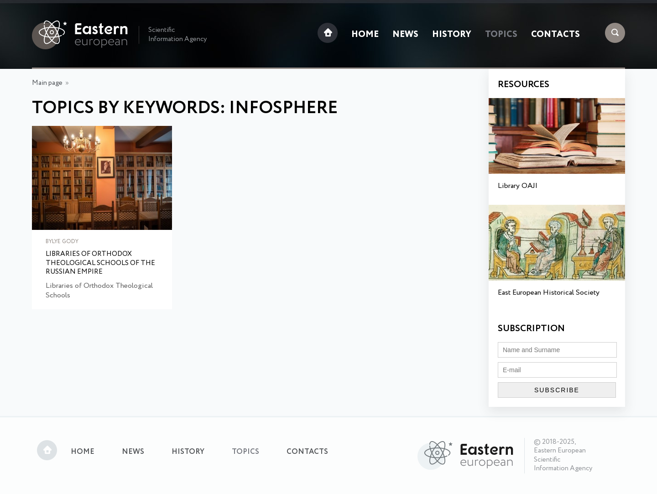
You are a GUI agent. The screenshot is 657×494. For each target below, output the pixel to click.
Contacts (555, 34)
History (451, 34)
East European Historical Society (549, 292)
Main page (47, 83)
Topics (501, 34)
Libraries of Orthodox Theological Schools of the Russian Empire (100, 263)
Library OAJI (517, 186)
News (405, 34)
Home (365, 34)
